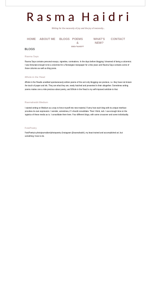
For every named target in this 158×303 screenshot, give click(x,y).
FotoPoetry (31, 128)
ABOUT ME (47, 38)
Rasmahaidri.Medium (36, 102)
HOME (31, 38)
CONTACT (118, 38)
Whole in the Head (35, 77)
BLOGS (64, 38)
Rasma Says (32, 56)
